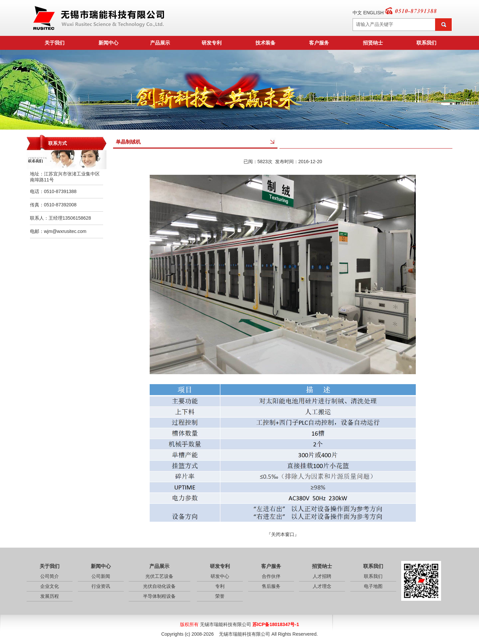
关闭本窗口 (282, 534)
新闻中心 (108, 43)
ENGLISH (373, 12)
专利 (220, 586)
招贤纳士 (373, 43)
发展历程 (49, 596)
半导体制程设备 (159, 596)
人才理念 (322, 586)
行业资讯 (100, 586)
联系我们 (426, 43)
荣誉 (220, 596)
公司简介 (49, 576)
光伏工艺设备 (159, 576)
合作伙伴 (271, 576)
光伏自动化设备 (159, 586)
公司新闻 (100, 576)
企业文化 (49, 586)
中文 (357, 12)
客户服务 (319, 43)
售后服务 (271, 586)
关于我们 (55, 43)
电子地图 (373, 586)
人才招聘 (322, 576)
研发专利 (212, 43)
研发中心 (220, 576)
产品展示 (160, 43)
